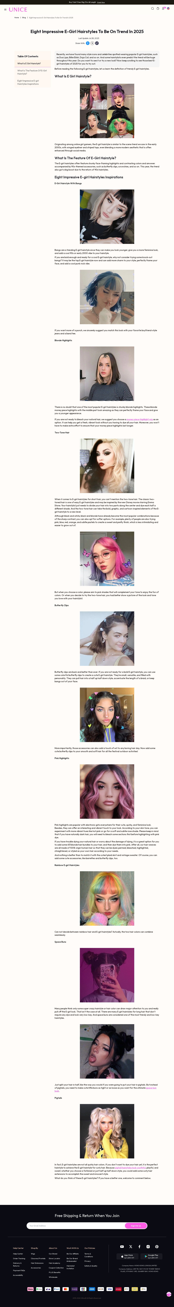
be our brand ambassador (72, 1259)
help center (18, 1254)
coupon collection (56, 1268)
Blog (24, 17)
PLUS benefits (54, 1272)
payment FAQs (19, 1270)
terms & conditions (88, 1255)
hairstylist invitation (71, 1267)
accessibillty (18, 1275)
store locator (54, 1258)
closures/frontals (38, 1258)
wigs (33, 1254)
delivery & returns (17, 1264)
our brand (53, 1254)
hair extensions (37, 1263)
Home (16, 17)
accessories (36, 1268)
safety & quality (90, 1266)
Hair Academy (54, 1263)
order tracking (19, 1258)
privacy (87, 1261)
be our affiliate (73, 1254)
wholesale (53, 1277)
